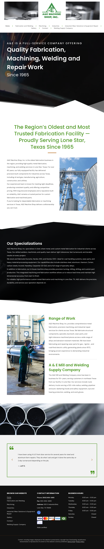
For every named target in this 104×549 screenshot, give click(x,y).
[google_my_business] (39, 513)
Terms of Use (71, 542)
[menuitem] (8, 26)
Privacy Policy (80, 542)
